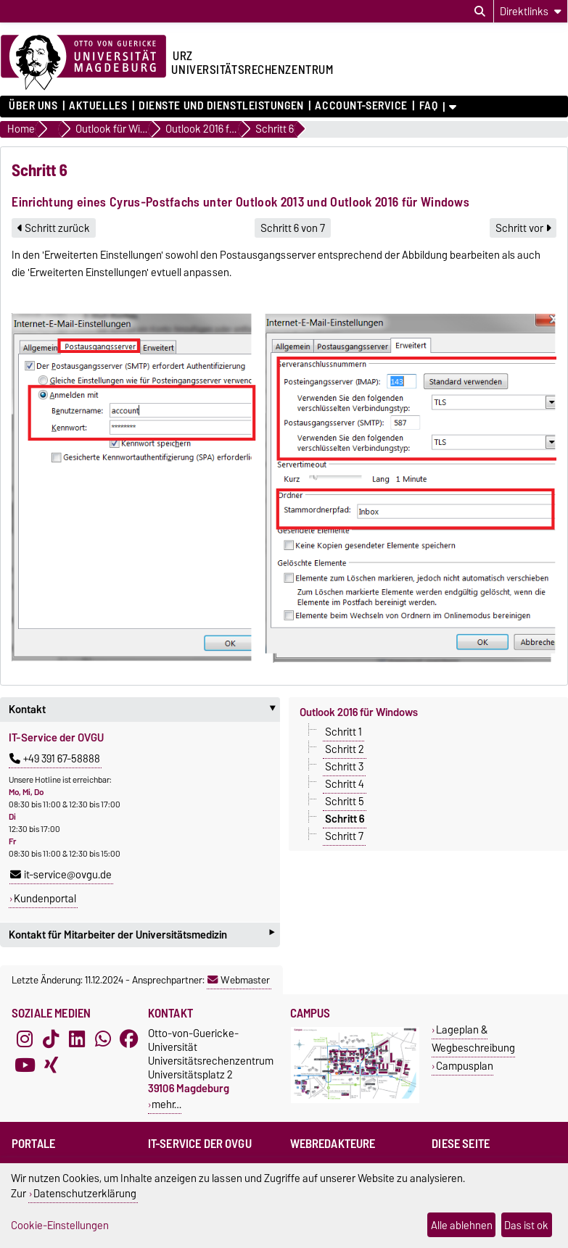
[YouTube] (25, 1065)
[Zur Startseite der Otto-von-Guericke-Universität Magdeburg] (83, 63)
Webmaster (238, 980)
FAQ (428, 106)
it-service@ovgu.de (61, 874)
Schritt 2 (344, 749)
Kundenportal (45, 898)
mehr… (166, 1104)
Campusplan (464, 1066)
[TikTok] (51, 1039)
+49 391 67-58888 (54, 758)
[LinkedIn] (77, 1039)
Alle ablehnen (462, 1225)
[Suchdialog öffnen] (480, 11)
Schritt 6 (344, 819)
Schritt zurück (53, 228)
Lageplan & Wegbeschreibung (473, 1038)
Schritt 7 (344, 836)
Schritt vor (523, 228)
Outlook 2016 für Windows (359, 712)
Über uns (33, 106)
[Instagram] (25, 1039)
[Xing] (51, 1065)
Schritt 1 (343, 732)
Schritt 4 (344, 784)
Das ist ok (526, 1225)
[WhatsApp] (103, 1039)
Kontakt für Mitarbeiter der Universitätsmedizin (141, 935)
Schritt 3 (344, 766)
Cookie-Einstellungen (60, 1225)
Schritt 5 (344, 801)
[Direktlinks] (530, 11)
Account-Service (361, 106)
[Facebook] (129, 1039)
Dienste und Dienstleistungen (221, 106)
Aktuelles (98, 106)
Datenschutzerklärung (84, 1193)
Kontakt (144, 709)
